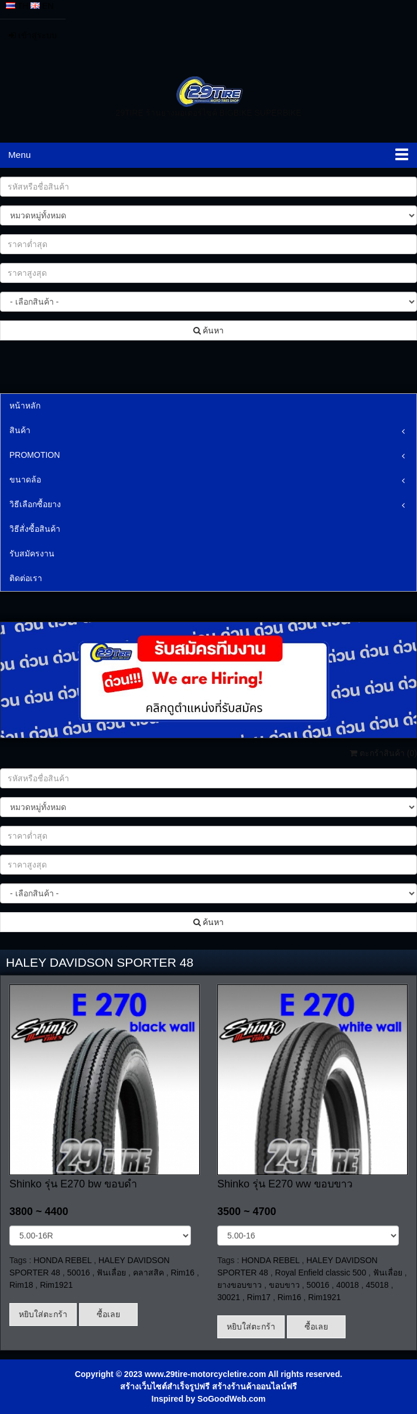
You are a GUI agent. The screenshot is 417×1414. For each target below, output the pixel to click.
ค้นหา (208, 330)
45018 (377, 1285)
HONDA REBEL (62, 1260)
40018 (347, 1285)
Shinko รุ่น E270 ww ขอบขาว (285, 1184)
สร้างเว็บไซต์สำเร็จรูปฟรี (165, 1386)
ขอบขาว (284, 1285)
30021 (228, 1297)
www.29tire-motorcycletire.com (205, 1374)
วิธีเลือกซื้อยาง (35, 504)
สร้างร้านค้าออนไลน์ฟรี (254, 1386)
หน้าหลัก (24, 405)
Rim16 (182, 1272)
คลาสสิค (148, 1272)
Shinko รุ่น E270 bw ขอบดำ (73, 1184)
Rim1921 (56, 1285)
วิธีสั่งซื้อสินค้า (34, 529)
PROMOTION (34, 455)
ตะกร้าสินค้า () (383, 753)
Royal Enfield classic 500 (321, 1272)
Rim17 (259, 1297)
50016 (78, 1272)
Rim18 (21, 1285)
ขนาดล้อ (25, 479)
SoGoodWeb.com (231, 1398)
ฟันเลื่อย (111, 1272)
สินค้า (19, 430)
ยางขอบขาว (239, 1285)
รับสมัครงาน (31, 553)
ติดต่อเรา (25, 578)
